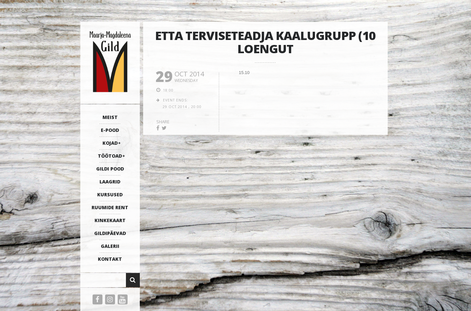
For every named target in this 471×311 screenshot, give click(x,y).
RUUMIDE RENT (110, 207)
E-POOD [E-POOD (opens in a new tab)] (110, 130)
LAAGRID (109, 181)
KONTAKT (110, 259)
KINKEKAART (110, 220)
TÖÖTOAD (110, 156)
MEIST (110, 117)
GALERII (110, 246)
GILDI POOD (110, 169)
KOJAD (110, 143)
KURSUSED (110, 194)
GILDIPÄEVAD (110, 233)
